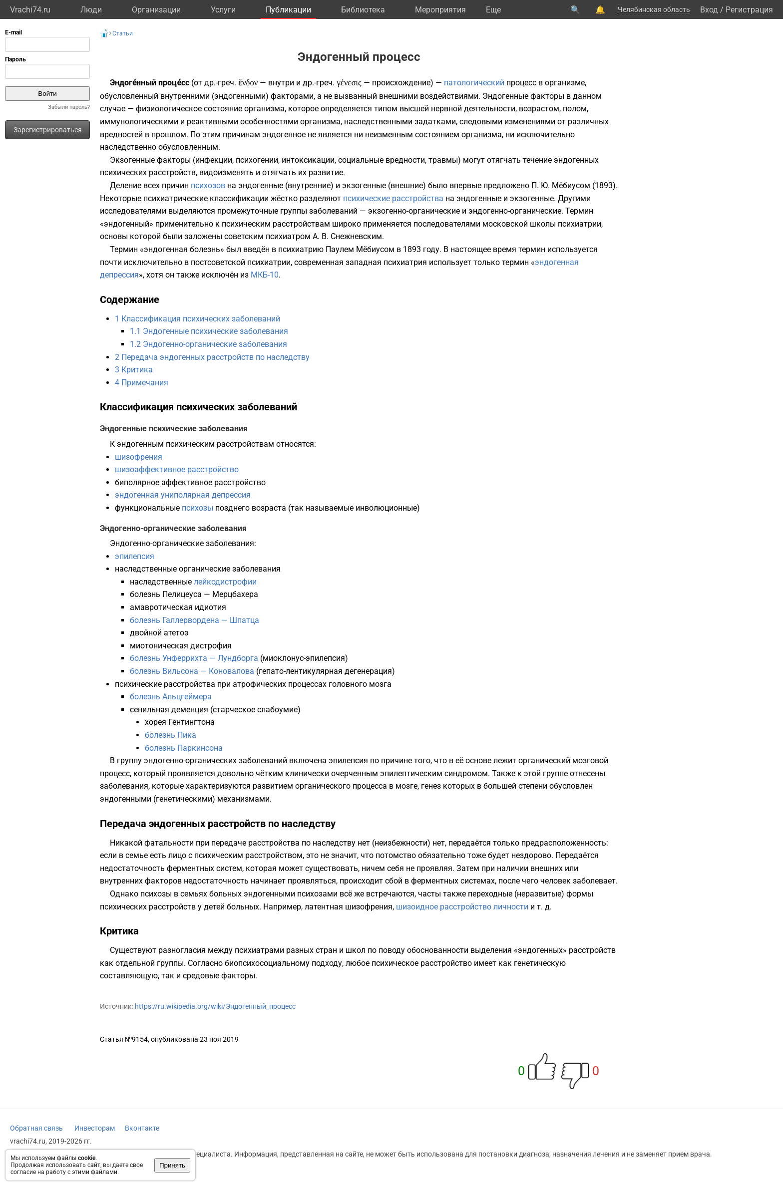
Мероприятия (440, 9)
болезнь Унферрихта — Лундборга (194, 658)
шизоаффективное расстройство (177, 469)
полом (575, 108)
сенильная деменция (169, 709)
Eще (493, 9)
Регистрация (749, 9)
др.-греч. (220, 82)
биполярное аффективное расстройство (190, 482)
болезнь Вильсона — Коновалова (192, 671)
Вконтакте (142, 1128)
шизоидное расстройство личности (462, 906)
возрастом (539, 108)
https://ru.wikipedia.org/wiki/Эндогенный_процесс (215, 1006)
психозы (197, 508)
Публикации (288, 9)
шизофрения (138, 457)
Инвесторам (94, 1128)
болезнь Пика (170, 735)
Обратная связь (36, 1128)
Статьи (122, 33)
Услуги (223, 9)
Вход (709, 9)
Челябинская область (654, 9)
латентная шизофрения (348, 906)
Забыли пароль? (69, 107)
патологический (474, 82)
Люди (91, 9)
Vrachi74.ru (30, 9)
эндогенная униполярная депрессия (183, 495)
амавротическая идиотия (178, 607)
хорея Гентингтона (180, 722)
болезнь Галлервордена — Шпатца (194, 620)
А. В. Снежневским (347, 236)
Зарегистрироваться (47, 130)
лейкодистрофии (225, 582)
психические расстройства (393, 198)
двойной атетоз (159, 632)
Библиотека (363, 9)
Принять (172, 1165)
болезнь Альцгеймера (171, 696)
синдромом (466, 773)
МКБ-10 (265, 275)
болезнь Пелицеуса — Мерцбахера (194, 594)
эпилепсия (134, 556)
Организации (156, 9)
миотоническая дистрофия (181, 645)
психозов (208, 185)
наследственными (378, 121)
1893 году (421, 249)
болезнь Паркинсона (184, 748)
